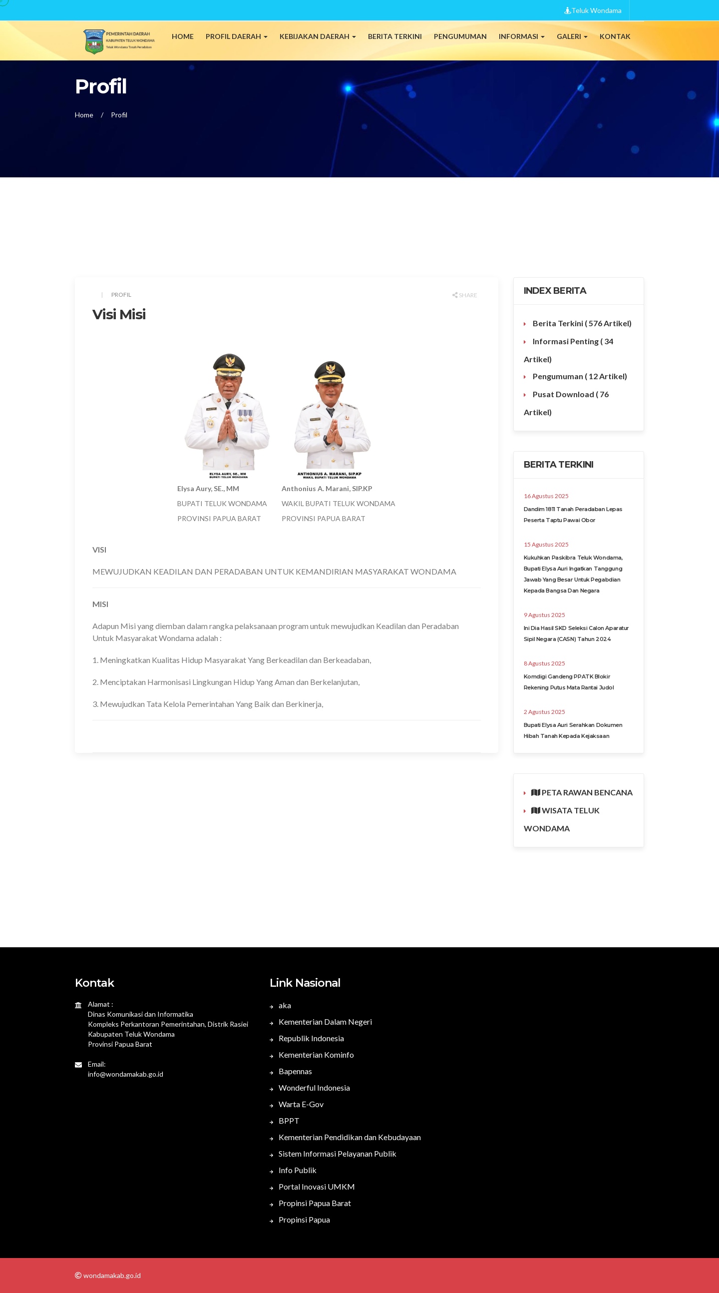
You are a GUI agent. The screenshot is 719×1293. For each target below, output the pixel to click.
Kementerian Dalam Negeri (321, 1021)
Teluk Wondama (593, 10)
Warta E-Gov (297, 1104)
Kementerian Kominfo (312, 1054)
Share (464, 295)
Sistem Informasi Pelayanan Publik (333, 1153)
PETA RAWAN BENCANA (582, 792)
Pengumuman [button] (460, 36)
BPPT (285, 1120)
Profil (119, 114)
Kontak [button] (615, 36)
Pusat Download (566, 403)
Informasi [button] (522, 36)
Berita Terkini (581, 323)
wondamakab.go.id (111, 1275)
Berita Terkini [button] (395, 36)
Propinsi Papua (300, 1219)
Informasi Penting (568, 350)
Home (183, 36)
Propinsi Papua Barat (310, 1203)
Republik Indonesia (307, 1038)
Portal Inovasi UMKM (312, 1186)
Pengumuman (579, 376)
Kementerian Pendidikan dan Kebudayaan (345, 1137)
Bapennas (291, 1071)
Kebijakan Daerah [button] (318, 36)
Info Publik (293, 1170)
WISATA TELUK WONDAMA (562, 819)
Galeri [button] (572, 36)
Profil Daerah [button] (237, 36)
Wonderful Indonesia (310, 1087)
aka (280, 1005)
